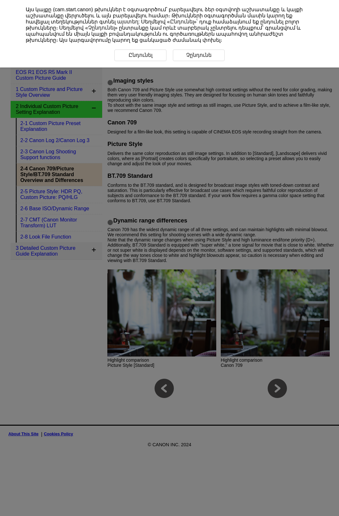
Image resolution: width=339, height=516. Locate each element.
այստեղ (127, 21)
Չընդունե (198, 55)
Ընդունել (182, 21)
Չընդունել (101, 28)
